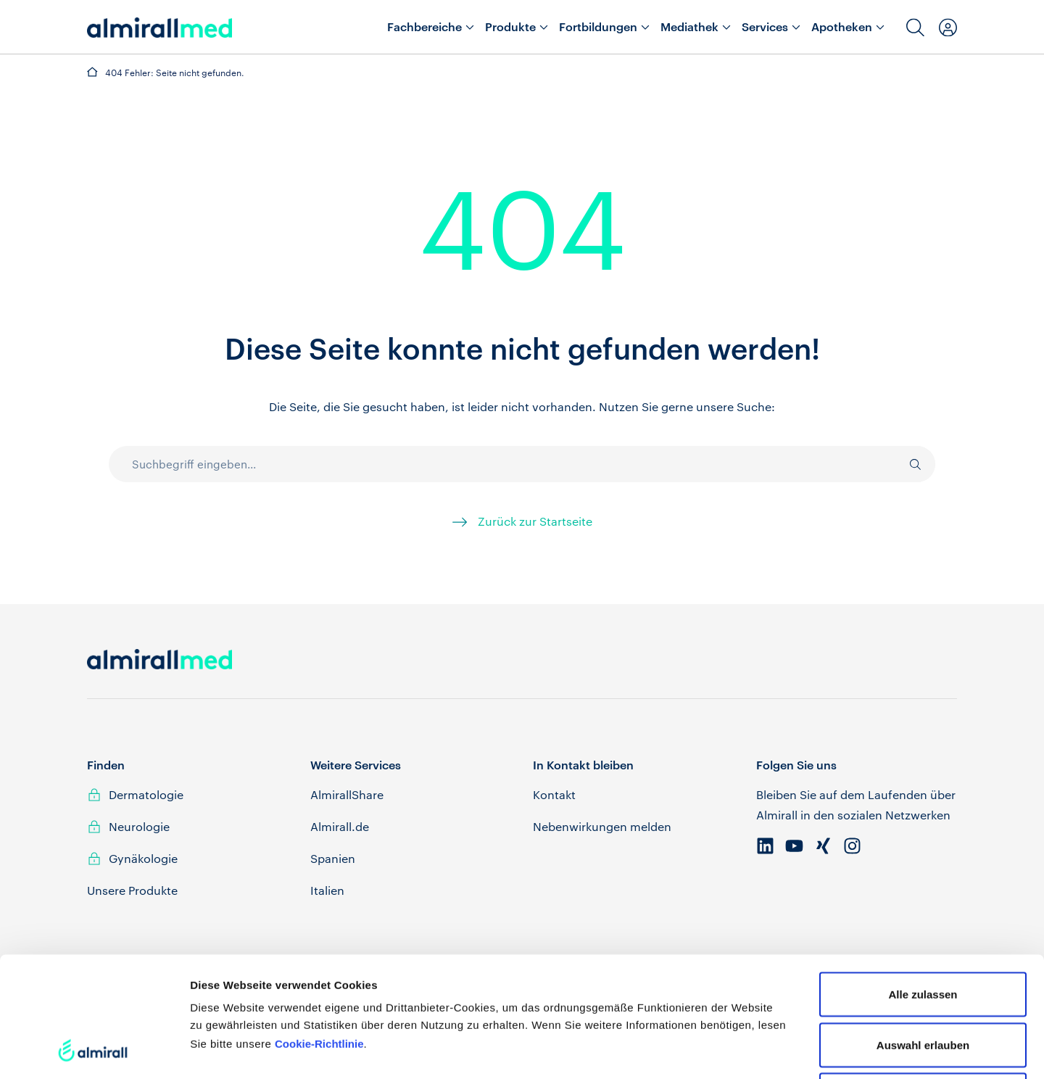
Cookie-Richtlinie (319, 931)
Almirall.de (339, 826)
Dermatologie (146, 794)
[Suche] (908, 464)
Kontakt (554, 794)
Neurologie (139, 826)
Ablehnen (923, 982)
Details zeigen (770, 1050)
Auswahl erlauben (923, 932)
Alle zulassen (922, 881)
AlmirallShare (347, 794)
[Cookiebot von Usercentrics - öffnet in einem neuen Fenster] (93, 1051)
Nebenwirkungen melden (602, 826)
